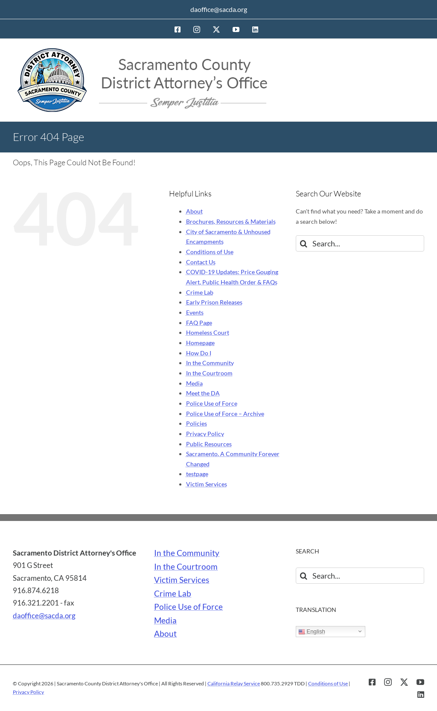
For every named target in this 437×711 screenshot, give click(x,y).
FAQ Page (199, 322)
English (311, 631)
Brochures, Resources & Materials (231, 221)
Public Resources (209, 444)
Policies (196, 423)
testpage (197, 473)
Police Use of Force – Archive (225, 413)
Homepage (200, 342)
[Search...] (360, 243)
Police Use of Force (211, 403)
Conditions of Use (209, 251)
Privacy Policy (205, 433)
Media (194, 383)
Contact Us (201, 262)
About (194, 211)
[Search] (304, 243)
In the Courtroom (209, 373)
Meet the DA (203, 393)
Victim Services (206, 484)
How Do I (198, 353)
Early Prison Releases (214, 302)
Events (195, 312)
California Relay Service (233, 683)
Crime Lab (199, 292)
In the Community (210, 362)
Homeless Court (207, 332)
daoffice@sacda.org (218, 9)
